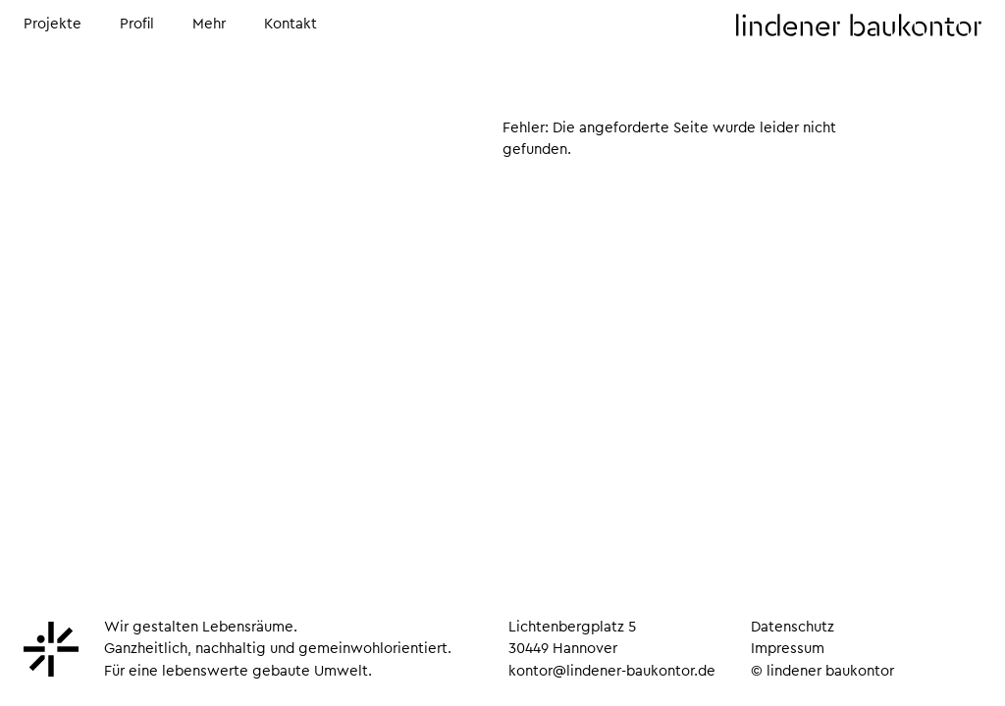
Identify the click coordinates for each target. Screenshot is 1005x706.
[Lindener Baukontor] (51, 672)
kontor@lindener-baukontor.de (611, 671)
